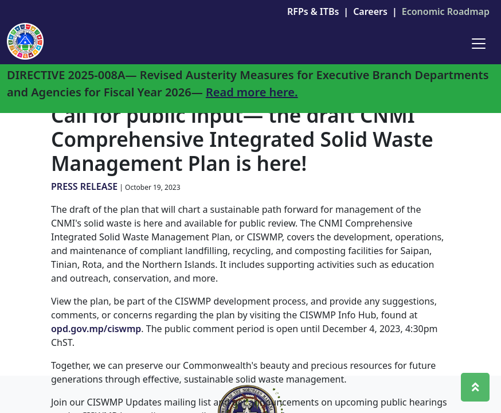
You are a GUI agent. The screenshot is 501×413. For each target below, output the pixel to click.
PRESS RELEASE (84, 186)
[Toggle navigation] (478, 43)
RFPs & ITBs (313, 11)
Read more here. (252, 92)
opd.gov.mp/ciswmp (96, 328)
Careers (370, 11)
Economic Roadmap (446, 11)
